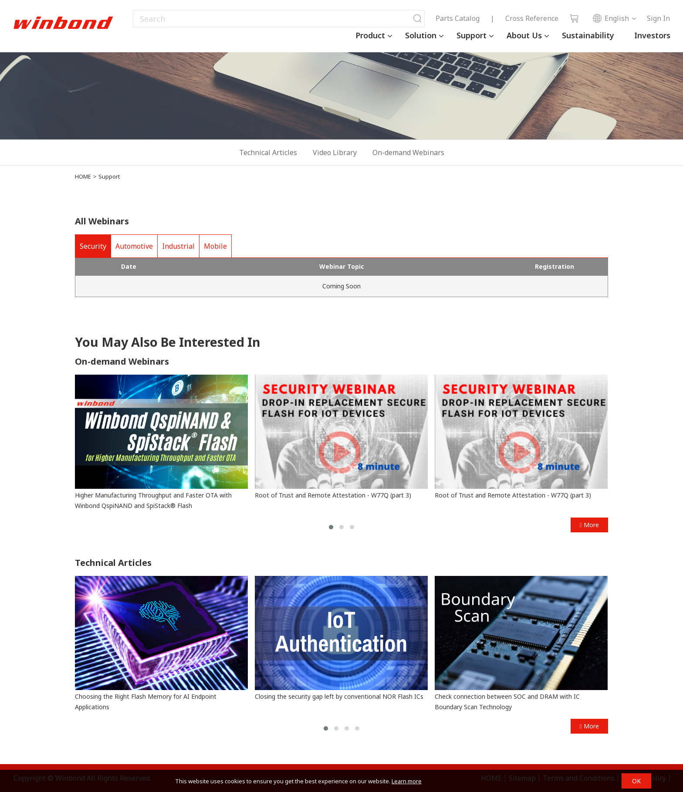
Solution (420, 35)
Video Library (335, 152)
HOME (83, 176)
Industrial (178, 246)
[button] (331, 527)
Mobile (215, 246)
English (610, 18)
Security (93, 246)
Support (471, 35)
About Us (524, 35)
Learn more (407, 781)
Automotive (134, 246)
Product (370, 35)
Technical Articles (268, 152)
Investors (652, 35)
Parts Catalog (458, 18)
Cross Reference (531, 18)
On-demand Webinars (408, 152)
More (588, 525)
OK (636, 781)
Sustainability (588, 35)
